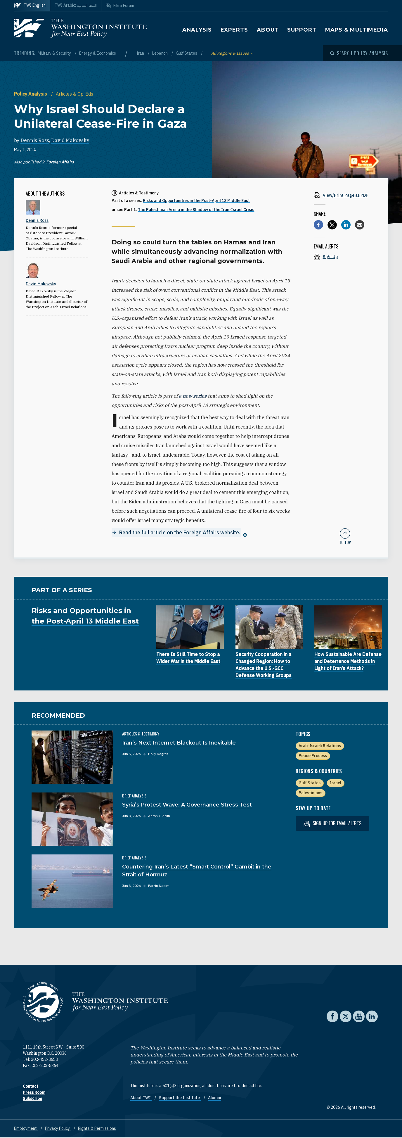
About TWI (141, 1098)
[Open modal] (359, 53)
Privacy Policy (58, 1128)
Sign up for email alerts (332, 823)
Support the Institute (180, 1098)
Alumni (214, 1098)
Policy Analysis (31, 94)
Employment (26, 1128)
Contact (30, 1086)
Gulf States (187, 53)
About (268, 30)
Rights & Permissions (97, 1128)
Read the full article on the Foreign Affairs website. (179, 532)
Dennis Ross (34, 140)
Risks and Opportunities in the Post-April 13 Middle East (196, 200)
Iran (140, 53)
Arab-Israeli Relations (320, 746)
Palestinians (310, 793)
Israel (335, 783)
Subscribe (32, 1098)
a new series (193, 396)
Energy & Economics (97, 53)
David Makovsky (70, 140)
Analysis (197, 30)
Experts (234, 30)
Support (301, 30)
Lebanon (160, 53)
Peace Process (313, 756)
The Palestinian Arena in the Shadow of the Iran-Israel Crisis (196, 209)
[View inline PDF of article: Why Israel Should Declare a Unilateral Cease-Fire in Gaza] (345, 195)
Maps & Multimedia (356, 30)
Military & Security (55, 53)
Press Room (34, 1092)
